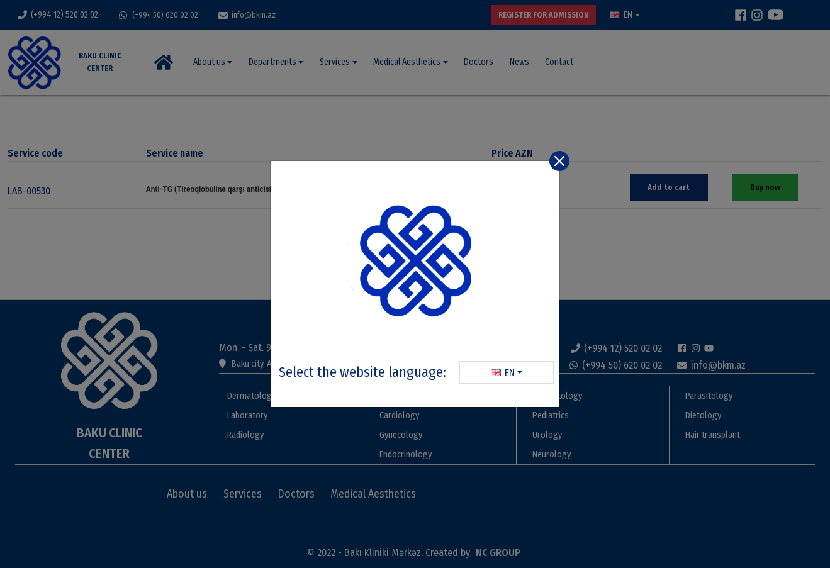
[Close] (559, 161)
